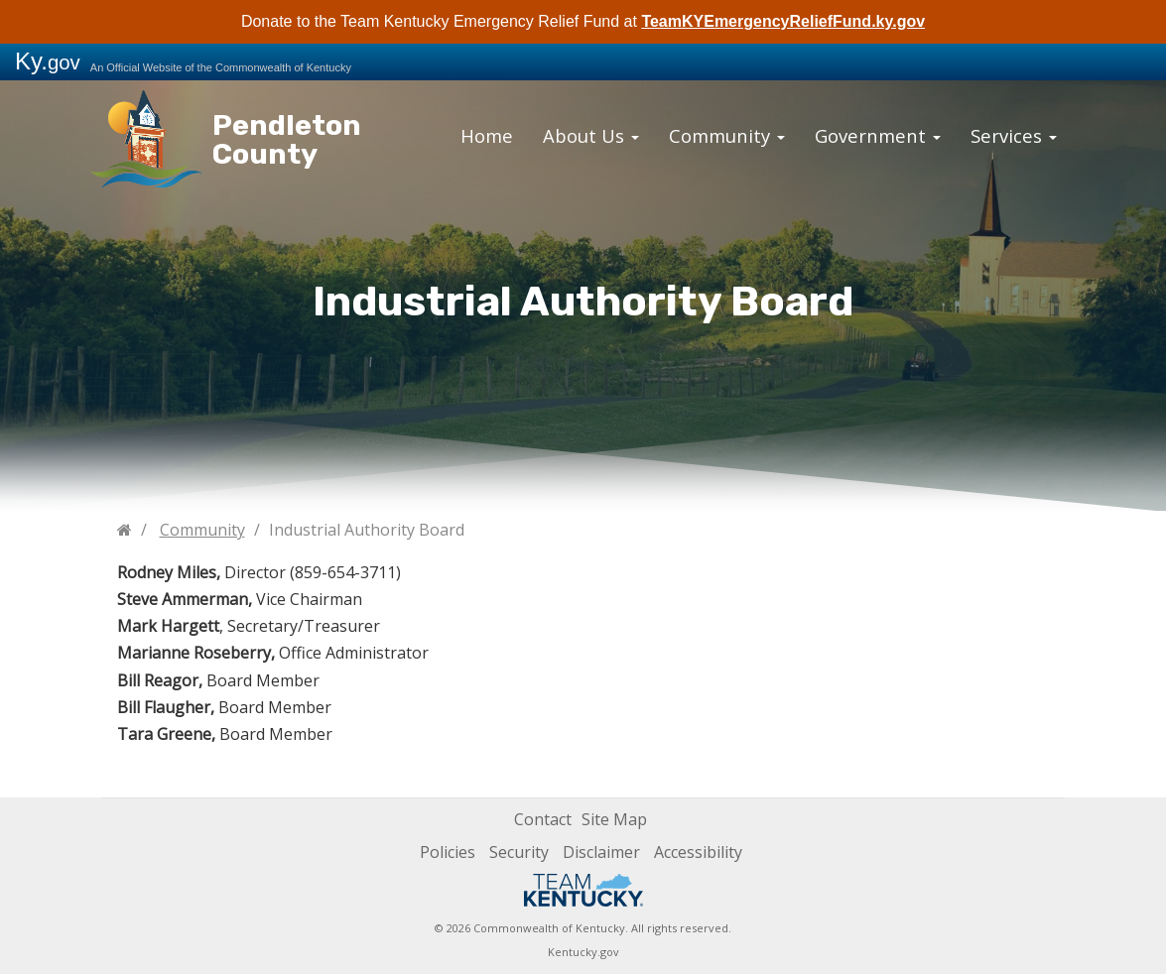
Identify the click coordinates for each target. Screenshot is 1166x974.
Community (731, 133)
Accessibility (698, 852)
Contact (543, 819)
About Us (610, 133)
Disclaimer (601, 852)
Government (864, 133)
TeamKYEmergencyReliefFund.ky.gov (783, 21)
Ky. (47, 61)
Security (519, 852)
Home (516, 133)
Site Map (614, 819)
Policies (447, 852)
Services (985, 133)
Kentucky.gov (583, 951)
